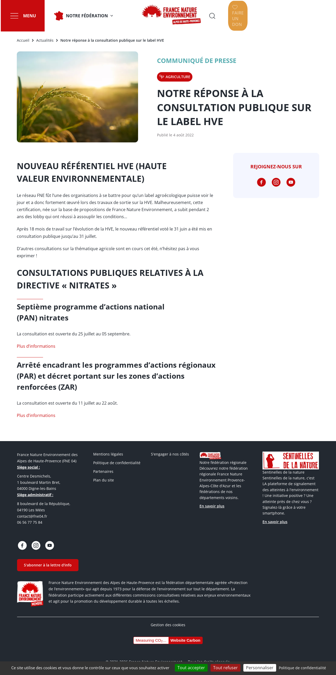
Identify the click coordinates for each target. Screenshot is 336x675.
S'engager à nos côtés (170, 454)
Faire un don (312, 16)
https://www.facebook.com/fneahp (261, 182)
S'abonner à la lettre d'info (48, 564)
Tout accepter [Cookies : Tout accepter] (191, 668)
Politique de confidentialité (116, 462)
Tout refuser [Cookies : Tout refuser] (225, 668)
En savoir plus (212, 505)
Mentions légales (108, 454)
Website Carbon (185, 640)
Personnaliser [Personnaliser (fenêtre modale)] (260, 668)
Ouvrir (272, 16)
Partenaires (103, 471)
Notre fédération (86, 16)
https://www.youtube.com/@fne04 (291, 182)
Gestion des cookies (168, 624)
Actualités (45, 40)
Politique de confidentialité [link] (302, 667)
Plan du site (103, 480)
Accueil (23, 40)
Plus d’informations (36, 346)
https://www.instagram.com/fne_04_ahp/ (276, 182)
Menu (28, 16)
